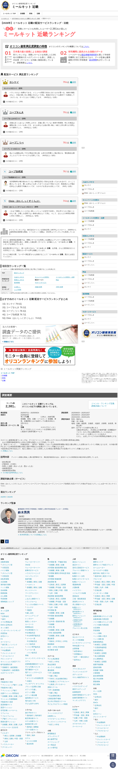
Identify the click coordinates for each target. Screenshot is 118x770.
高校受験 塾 (52, 582)
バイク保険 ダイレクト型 (102, 622)
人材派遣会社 (77, 625)
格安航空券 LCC (31, 724)
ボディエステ (77, 674)
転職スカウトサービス (80, 579)
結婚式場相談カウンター (81, 695)
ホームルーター (99, 568)
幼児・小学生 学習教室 (56, 647)
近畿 (3, 380)
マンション (6, 685)
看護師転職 (76, 585)
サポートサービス (40, 282)
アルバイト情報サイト (80, 570)
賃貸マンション (6, 707)
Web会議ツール (78, 646)
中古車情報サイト (31, 630)
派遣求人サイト (78, 602)
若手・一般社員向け (81, 657)
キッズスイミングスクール (57, 722)
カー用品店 (52, 745)
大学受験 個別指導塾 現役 (57, 568)
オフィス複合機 (31, 695)
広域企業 (98, 590)
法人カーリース (78, 637)
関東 (87, 712)
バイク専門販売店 (33, 647)
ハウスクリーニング (32, 573)
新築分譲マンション (8, 722)
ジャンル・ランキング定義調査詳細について (102, 404)
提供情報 (17, 282)
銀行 (4, 619)
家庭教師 (51, 644)
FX (2, 639)
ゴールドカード (8, 656)
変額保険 (96, 681)
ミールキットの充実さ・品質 (65, 277)
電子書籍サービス (31, 670)
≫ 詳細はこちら (7, 451)
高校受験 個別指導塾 (55, 596)
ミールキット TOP (7, 373)
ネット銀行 (5, 628)
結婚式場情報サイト (79, 698)
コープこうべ (16, 142)
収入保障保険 (100, 656)
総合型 (29, 675)
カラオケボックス (79, 724)
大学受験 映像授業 (54, 579)
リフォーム (5, 713)
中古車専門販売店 (33, 636)
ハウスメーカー (8, 744)
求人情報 (83, 756)
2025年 (3, 497)
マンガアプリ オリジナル (34, 684)
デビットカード (6, 659)
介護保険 (96, 673)
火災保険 (4, 582)
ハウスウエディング (79, 686)
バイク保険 (5, 570)
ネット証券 (5, 611)
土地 (20, 685)
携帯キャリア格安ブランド (103, 565)
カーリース (29, 624)
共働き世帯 (38, 287)
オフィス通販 (30, 692)
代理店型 (5, 568)
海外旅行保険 (6, 585)
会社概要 (23, 756)
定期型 (104, 645)
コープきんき (16, 112)
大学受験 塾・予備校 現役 (57, 562)
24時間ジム (52, 716)
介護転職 (75, 587)
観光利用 (30, 744)
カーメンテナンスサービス (35, 658)
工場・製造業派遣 (79, 599)
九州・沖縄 (53, 593)
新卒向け (77, 660)
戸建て (14, 685)
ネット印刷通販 (78, 640)
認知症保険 (97, 667)
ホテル (27, 738)
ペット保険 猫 (98, 639)
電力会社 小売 (30, 701)
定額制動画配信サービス (34, 664)
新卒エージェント (79, 616)
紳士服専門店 (53, 739)
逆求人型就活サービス (80, 568)
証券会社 (5, 616)
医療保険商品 (98, 642)
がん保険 (4, 596)
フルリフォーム (8, 716)
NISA (3, 613)
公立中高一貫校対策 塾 (56, 621)
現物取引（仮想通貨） (10, 667)
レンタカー (29, 619)
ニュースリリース (34, 756)
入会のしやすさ (19, 277)
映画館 (74, 709)
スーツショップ (53, 742)
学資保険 (4, 599)
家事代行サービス (31, 570)
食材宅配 (28, 579)
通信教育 (51, 638)
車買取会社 (29, 627)
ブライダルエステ (79, 669)
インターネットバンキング (11, 630)
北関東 (11, 736)
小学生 (65, 641)
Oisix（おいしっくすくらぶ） (25, 201)
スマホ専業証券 (6, 622)
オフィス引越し (31, 689)
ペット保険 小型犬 (100, 636)
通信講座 (51, 670)
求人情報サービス (79, 604)
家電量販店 (52, 734)
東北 (6, 736)
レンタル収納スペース (35, 604)
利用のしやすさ (19, 280)
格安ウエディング (79, 689)
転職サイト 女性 (78, 576)
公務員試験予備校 (54, 698)
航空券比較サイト (31, 718)
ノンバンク (13, 645)
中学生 (58, 641)
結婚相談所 (76, 692)
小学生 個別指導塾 (54, 633)
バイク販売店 (30, 644)
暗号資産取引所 (6, 664)
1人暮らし (17, 287)
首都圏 (4, 375)
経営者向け (78, 651)
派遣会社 (75, 596)
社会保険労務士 (62, 679)
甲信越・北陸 (61, 587)
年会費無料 (6, 650)
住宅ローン (5, 636)
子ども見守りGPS (32, 704)
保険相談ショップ (7, 602)
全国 (85, 721)
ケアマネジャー (63, 681)
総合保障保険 (98, 676)
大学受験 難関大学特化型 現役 (59, 573)
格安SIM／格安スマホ (101, 573)
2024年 (10, 497)
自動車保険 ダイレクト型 (102, 616)
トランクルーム (31, 602)
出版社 (29, 681)
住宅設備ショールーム (9, 710)
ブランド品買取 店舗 (33, 687)
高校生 (51, 641)
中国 (113, 585)
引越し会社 (29, 613)
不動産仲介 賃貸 (7, 702)
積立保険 (96, 684)
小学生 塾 (51, 627)
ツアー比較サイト (31, 730)
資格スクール (53, 687)
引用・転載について (71, 756)
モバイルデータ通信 (100, 570)
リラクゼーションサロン (57, 719)
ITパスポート (61, 684)
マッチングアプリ (79, 700)
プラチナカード (103, 731)
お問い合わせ (59, 756)
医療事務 (56, 673)
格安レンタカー (31, 621)
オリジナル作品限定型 (35, 678)
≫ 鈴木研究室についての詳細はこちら (32, 535)
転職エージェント (79, 582)
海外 (33, 735)
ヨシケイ (14, 82)
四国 (96, 587)
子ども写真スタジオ (32, 667)
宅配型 (29, 610)
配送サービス (88, 254)
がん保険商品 (98, 659)
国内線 (29, 727)
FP (50, 673)
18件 (73, 82)
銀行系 (4, 645)
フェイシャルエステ (79, 672)
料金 (57, 280)
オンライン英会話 (54, 667)
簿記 (56, 676)
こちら (86, 46)
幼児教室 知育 (53, 650)
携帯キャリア (98, 562)
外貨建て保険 (98, 670)
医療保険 (4, 593)
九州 (20, 696)
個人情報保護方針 (47, 756)
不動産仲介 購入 (7, 688)
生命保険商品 (98, 650)
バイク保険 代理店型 (101, 625)
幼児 (51, 662)
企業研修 (75, 648)
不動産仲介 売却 (7, 682)
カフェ (27, 661)
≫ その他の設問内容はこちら (12, 473)
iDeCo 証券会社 (6, 625)
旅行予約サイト (31, 713)
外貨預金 (4, 633)
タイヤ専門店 (53, 748)
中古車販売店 (30, 633)
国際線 (35, 727)
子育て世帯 (59, 287)
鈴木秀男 (93, 60)
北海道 (51, 585)
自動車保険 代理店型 (101, 619)
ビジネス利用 (32, 741)
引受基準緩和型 (101, 647)
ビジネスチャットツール (81, 643)
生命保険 (4, 590)
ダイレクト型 (7, 565)
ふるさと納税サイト (32, 599)
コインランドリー (31, 576)
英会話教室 (52, 664)
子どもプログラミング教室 (58, 704)
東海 (3, 378)
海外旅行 (38, 715)
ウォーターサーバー (32, 562)
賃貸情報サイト (6, 705)
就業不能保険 (98, 664)
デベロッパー (7, 747)
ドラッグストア (53, 736)
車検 (26, 655)
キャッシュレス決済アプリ (11, 662)
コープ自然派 (16, 171)
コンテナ (30, 607)
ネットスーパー (31, 590)
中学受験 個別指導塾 (55, 616)
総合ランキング (19, 273)
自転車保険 (5, 579)
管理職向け (78, 654)
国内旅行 (30, 715)
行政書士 (52, 681)
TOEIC (51, 679)
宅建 (51, 676)
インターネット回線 (100, 593)
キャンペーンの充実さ (42, 277)
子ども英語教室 (53, 659)
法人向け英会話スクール (57, 701)
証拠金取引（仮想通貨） (11, 670)
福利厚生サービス (31, 698)
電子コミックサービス (33, 672)
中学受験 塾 (52, 610)
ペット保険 (5, 587)
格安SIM (98, 576)
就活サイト (76, 565)
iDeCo (95, 702)
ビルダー (5, 733)
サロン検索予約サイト (80, 677)
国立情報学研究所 (89, 55)
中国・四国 (18, 739)
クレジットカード (7, 647)
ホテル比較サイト (31, 721)
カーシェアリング (31, 616)
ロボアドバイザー (7, 673)
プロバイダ (97, 579)
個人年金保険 (98, 679)
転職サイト (76, 573)
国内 (28, 735)
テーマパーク (77, 726)
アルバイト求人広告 (79, 628)
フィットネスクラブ (55, 713)
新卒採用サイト (78, 612)
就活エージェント (79, 562)
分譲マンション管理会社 (10, 693)
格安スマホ (107, 576)
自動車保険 (5, 562)
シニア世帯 (17, 289)
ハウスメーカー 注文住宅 (9, 727)
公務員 (51, 684)
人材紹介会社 (77, 620)
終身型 (97, 645)
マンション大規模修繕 (9, 699)
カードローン (6, 642)
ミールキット (30, 585)
